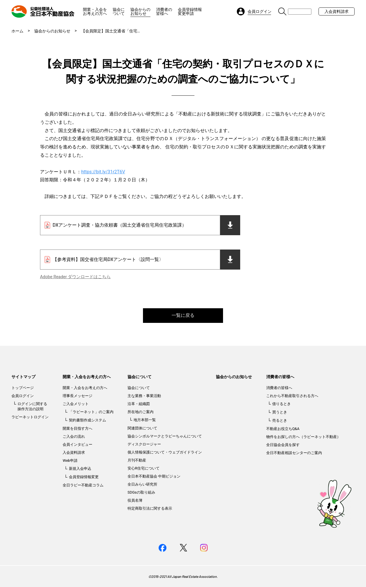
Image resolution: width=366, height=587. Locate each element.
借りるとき (281, 404)
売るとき (279, 420)
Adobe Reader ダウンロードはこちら (75, 276)
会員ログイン (22, 396)
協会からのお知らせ (140, 11)
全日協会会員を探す (283, 445)
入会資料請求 (337, 11)
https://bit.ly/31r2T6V (103, 171)
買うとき (279, 412)
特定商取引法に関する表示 (150, 508)
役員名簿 (135, 500)
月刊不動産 (137, 460)
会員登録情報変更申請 (190, 11)
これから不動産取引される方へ (292, 396)
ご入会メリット (76, 404)
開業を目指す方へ (77, 428)
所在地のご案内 (141, 412)
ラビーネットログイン (30, 417)
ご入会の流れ (74, 436)
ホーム (17, 31)
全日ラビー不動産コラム (83, 485)
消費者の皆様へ (164, 11)
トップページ (22, 388)
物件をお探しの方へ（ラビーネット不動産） (303, 437)
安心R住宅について (144, 468)
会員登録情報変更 (84, 477)
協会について (119, 11)
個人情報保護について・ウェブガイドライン (165, 452)
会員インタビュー (77, 444)
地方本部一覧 (145, 420)
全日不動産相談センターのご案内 (294, 453)
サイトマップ (23, 376)
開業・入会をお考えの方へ (95, 11)
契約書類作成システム (87, 420)
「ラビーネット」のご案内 (91, 412)
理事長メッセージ (77, 396)
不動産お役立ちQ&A (283, 429)
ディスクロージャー (144, 444)
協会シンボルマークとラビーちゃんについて (165, 436)
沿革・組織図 (139, 404)
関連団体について (142, 428)
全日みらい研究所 (142, 484)
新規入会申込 (80, 468)
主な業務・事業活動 (144, 396)
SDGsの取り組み (141, 492)
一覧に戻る (183, 315)
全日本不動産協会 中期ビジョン (154, 476)
